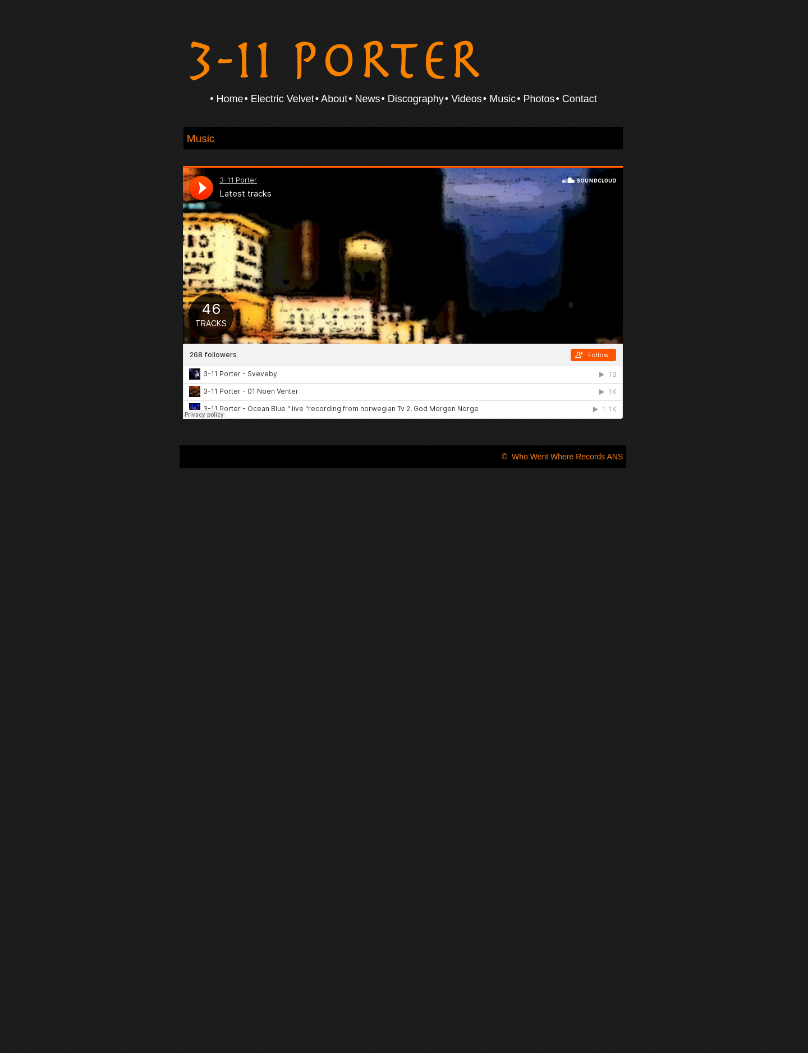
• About (331, 98)
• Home (226, 98)
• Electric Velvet (279, 98)
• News (364, 98)
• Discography (412, 98)
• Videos (463, 98)
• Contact (576, 98)
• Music (499, 98)
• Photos (535, 98)
